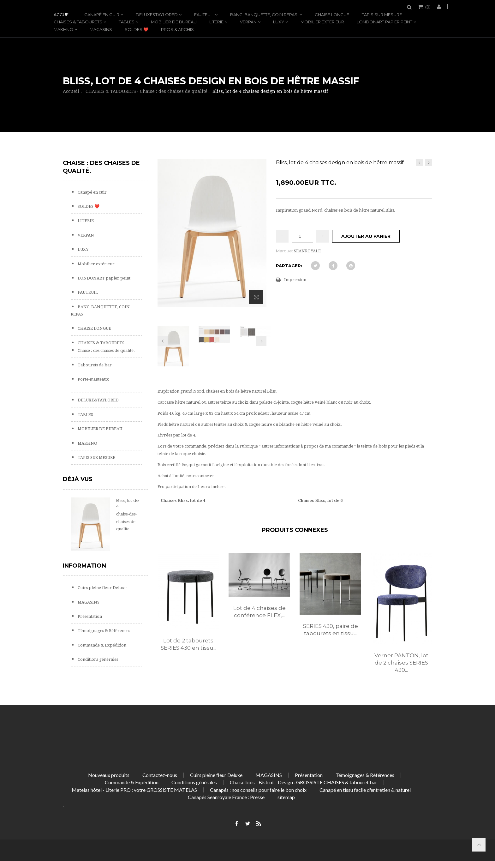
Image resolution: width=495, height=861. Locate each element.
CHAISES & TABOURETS (78, 21)
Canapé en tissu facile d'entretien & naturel (365, 790)
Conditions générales (97, 659)
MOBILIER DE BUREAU (174, 21)
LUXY (278, 21)
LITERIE (216, 21)
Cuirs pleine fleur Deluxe (102, 587)
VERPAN (248, 21)
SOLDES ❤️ (136, 29)
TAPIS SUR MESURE (382, 14)
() (427, 6)
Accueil (63, 14)
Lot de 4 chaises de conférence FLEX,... (259, 611)
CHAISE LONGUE (332, 14)
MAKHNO (63, 29)
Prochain (261, 341)
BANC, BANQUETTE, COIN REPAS (264, 14)
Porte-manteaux (93, 379)
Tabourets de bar (94, 365)
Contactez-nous (159, 775)
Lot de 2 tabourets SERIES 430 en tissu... (188, 644)
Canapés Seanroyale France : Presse (226, 797)
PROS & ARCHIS (177, 29)
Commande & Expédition (101, 645)
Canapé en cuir (101, 14)
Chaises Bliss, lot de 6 (320, 500)
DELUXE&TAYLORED (157, 14)
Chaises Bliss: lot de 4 (183, 500)
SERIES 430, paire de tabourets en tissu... (330, 629)
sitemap (286, 797)
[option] (188, 608)
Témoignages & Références (103, 630)
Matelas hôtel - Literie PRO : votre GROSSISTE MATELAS (134, 790)
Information (84, 565)
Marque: (284, 250)
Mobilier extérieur (322, 21)
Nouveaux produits (108, 775)
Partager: (289, 265)
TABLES (126, 21)
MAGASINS (101, 29)
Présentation (89, 616)
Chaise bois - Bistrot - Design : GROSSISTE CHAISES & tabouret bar (303, 782)
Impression (295, 279)
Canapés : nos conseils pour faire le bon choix (258, 790)
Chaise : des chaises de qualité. (106, 350)
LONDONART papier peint (384, 21)
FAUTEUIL (204, 14)
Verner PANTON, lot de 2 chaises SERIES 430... (401, 662)
